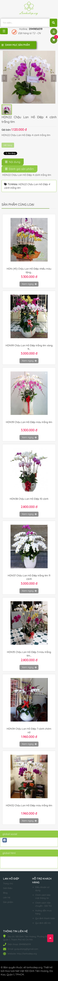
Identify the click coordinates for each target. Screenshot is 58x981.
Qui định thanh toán (45, 918)
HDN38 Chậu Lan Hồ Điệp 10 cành (29, 498)
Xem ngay (29, 283)
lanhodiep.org (34, 967)
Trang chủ (8, 883)
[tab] (13, 162)
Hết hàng (8, 145)
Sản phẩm (8, 902)
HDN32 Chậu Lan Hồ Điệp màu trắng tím (29, 805)
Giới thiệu (7, 888)
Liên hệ (6, 897)
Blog (5, 892)
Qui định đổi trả (42, 923)
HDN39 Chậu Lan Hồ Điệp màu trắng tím (29, 422)
